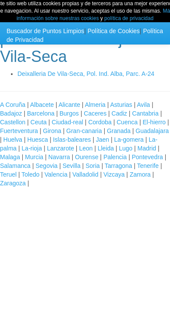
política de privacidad (128, 18)
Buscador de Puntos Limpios (45, 30)
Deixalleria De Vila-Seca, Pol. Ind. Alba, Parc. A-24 (85, 73)
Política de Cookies (114, 30)
